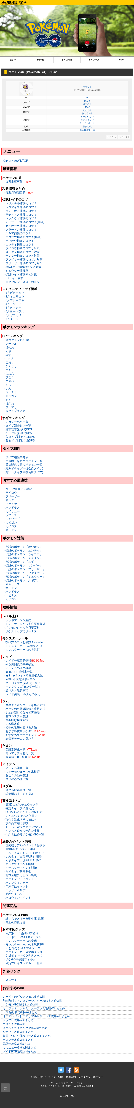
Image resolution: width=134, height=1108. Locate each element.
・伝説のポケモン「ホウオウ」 (22, 546)
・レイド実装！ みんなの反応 (21, 694)
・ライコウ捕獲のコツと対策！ (22, 248)
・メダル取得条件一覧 (17, 789)
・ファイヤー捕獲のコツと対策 (22, 259)
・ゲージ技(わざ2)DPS (17, 433)
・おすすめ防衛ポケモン (18, 734)
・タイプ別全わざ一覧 (17, 425)
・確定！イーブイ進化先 (18, 808)
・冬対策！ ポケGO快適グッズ (22, 955)
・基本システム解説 (15, 716)
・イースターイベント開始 (20, 867)
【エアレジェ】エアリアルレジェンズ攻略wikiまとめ (36, 1016)
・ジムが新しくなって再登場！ (22, 712)
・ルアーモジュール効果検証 (21, 771)
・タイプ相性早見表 (15, 457)
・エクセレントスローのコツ (21, 281)
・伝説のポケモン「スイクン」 (22, 558)
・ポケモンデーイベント (18, 878)
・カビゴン (10, 522)
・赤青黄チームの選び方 (18, 738)
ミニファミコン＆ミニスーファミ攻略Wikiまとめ (34, 1008)
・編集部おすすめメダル (18, 793)
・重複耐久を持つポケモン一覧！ (24, 460)
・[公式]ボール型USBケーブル (22, 937)
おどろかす (87, 113)
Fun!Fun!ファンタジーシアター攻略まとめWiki (32, 1000)
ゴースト (87, 104)
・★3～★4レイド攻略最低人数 (23, 675)
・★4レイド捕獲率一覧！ (19, 671)
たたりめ (87, 110)
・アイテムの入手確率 (17, 668)
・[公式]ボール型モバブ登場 (20, 933)
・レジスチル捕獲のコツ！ (20, 203)
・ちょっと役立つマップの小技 (22, 827)
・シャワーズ (11, 518)
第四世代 (87, 126)
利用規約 (71, 1076)
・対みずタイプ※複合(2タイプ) (23, 468)
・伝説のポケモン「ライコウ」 (22, 554)
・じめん (8, 373)
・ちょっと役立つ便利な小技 (21, 830)
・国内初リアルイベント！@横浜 (24, 845)
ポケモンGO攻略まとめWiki (20, 1004)
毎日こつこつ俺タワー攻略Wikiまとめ (27, 1035)
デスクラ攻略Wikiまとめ (18, 1039)
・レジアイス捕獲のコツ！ (20, 207)
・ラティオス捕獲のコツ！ (20, 210)
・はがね (8, 403)
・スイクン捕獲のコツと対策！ (22, 252)
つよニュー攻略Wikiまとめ (19, 1047)
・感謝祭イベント (14, 893)
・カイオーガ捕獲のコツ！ (20, 225)
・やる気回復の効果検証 (18, 664)
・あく (7, 399)
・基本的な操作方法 (15, 720)
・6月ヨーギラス (13, 311)
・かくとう (10, 366)
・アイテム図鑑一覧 (15, 767)
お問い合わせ (38, 1076)
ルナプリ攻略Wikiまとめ (18, 1031)
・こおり (8, 362)
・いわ (7, 388)
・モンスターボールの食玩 (20, 940)
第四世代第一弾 (87, 130)
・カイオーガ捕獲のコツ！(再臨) (23, 222)
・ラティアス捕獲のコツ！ (20, 214)
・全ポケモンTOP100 (16, 339)
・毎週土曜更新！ (14, 181)
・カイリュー (11, 511)
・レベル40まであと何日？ (20, 815)
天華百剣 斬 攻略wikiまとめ (20, 1012)
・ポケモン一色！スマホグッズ (22, 951)
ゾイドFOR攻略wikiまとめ (19, 1051)
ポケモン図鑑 (67, 60)
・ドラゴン (10, 396)
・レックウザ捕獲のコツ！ (20, 218)
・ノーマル (10, 343)
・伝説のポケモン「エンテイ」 (22, 550)
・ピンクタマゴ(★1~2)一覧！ (22, 686)
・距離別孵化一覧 (14, 749)
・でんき (8, 358)
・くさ (7, 351)
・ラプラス (10, 515)
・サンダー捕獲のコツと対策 (21, 255)
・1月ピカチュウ (13, 292)
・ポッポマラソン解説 (17, 620)
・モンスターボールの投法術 (21, 649)
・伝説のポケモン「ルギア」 (21, 561)
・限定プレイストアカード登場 (22, 963)
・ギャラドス (11, 584)
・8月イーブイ (12, 318)
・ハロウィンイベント (17, 897)
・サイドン (10, 530)
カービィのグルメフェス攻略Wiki (24, 996)
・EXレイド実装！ (14, 278)
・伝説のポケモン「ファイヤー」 (24, 572)
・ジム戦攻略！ (13, 723)
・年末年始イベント (15, 886)
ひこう (87, 101)
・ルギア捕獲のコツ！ (17, 233)
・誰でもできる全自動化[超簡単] (23, 918)
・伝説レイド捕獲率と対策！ (21, 274)
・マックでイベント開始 (18, 864)
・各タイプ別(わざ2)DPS (19, 440)
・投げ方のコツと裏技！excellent (24, 642)
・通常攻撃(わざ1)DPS (17, 429)
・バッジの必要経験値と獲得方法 (24, 708)
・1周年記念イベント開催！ (20, 849)
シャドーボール (87, 123)
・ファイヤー (11, 503)
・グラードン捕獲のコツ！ (20, 229)
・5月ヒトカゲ (12, 307)
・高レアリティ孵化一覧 (18, 753)
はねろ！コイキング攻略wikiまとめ (25, 1027)
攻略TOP (13, 60)
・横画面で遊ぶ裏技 (15, 823)
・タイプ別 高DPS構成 (17, 488)
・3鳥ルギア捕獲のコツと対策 (22, 266)
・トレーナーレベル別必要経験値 (24, 623)
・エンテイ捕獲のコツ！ (18, 244)
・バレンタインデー (15, 882)
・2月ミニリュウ (13, 296)
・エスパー (10, 381)
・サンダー (10, 500)
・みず (7, 354)
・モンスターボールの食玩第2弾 (23, 944)
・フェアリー (11, 407)
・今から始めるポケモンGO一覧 (23, 834)
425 (87, 97)
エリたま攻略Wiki (14, 1024)
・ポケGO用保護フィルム (19, 959)
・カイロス (10, 526)
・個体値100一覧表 (15, 757)
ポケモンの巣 (94, 60)
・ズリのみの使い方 (15, 779)
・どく (7, 369)
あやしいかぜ (87, 117)
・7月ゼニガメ (12, 315)
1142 (87, 107)
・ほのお (8, 347)
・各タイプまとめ (14, 410)
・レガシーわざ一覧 (15, 421)
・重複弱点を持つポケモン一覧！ (24, 464)
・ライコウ (10, 492)
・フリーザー (11, 496)
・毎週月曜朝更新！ (15, 192)
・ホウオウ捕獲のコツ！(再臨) (22, 237)
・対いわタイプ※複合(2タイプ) (23, 472)
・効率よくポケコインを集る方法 (24, 705)
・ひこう (8, 377)
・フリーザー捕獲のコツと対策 (22, 263)
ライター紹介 (55, 1076)
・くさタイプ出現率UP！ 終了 (22, 860)
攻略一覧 (40, 60)
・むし (7, 384)
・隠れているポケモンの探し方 (22, 812)
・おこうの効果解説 (15, 775)
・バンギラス (11, 507)
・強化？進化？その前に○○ (20, 819)
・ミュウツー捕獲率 (15, 270)
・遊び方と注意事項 (15, 690)
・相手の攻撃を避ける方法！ (21, 727)
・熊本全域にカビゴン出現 (20, 875)
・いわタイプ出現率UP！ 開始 (22, 856)
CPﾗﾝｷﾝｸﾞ (120, 60)
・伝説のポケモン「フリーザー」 (24, 569)
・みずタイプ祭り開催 (17, 871)
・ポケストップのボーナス (20, 631)
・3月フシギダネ (13, 300)
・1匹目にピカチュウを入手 (20, 804)
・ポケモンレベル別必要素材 (21, 627)
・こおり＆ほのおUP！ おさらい (23, 852)
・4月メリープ (12, 303)
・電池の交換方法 (14, 922)
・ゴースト (10, 392)
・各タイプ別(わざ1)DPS (19, 436)
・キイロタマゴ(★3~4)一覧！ (22, 682)
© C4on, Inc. (67, 1095)
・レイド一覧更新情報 (17, 660)
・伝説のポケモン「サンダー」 (22, 565)
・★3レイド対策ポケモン (19, 679)
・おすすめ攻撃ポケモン (18, 731)
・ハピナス (10, 595)
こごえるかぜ (87, 120)
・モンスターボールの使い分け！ (24, 645)
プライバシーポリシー (90, 1076)
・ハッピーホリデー (15, 890)
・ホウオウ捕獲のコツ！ (18, 240)
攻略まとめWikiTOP (15, 160)
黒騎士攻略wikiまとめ (16, 1043)
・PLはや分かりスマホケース (21, 948)
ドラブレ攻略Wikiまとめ (18, 1020)
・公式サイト (11, 979)
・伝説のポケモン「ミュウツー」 (24, 576)
